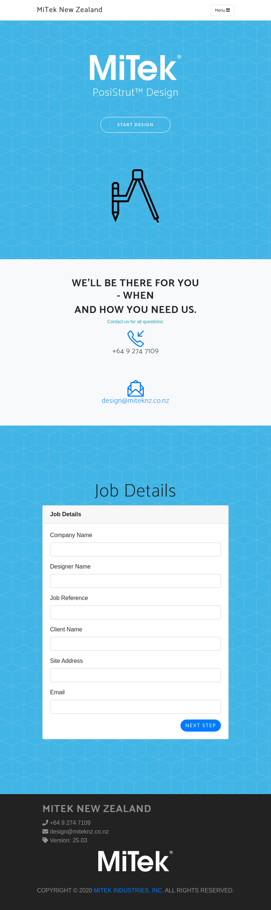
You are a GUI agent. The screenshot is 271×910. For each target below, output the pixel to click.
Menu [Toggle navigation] (222, 10)
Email (57, 692)
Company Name (71, 535)
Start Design (135, 124)
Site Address (66, 661)
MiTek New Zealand (70, 10)
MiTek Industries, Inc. (129, 890)
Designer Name (70, 566)
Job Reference (69, 598)
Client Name (66, 629)
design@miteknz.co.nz (135, 401)
